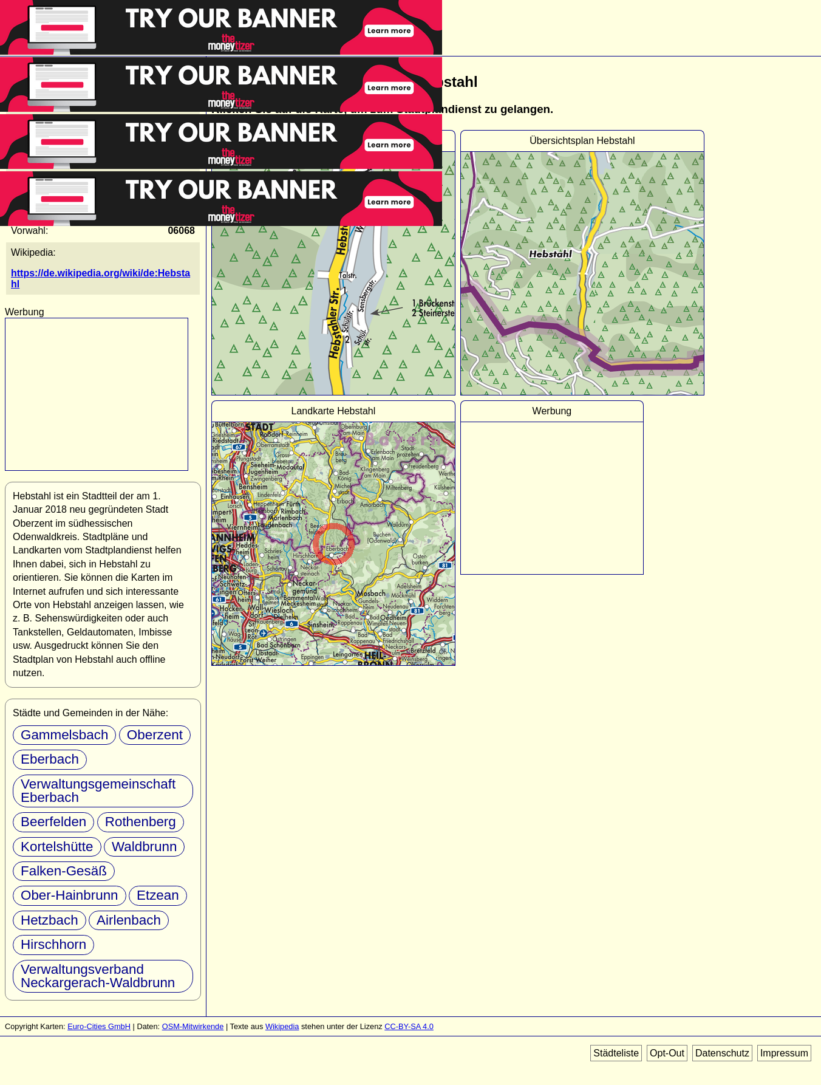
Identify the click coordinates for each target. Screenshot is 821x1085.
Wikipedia (282, 1026)
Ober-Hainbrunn (69, 895)
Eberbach (50, 759)
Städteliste (616, 1053)
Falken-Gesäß (64, 870)
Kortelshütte (57, 846)
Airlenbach (129, 920)
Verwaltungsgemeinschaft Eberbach (98, 790)
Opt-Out (667, 1053)
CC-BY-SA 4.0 (409, 1026)
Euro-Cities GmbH (99, 1026)
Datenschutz (722, 1053)
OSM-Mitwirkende (193, 1026)
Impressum (784, 1053)
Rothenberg (140, 821)
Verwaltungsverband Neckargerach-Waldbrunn (98, 976)
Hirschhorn (53, 944)
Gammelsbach (64, 734)
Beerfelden (53, 821)
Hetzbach (49, 920)
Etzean (158, 895)
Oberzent (155, 734)
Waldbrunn (144, 846)
